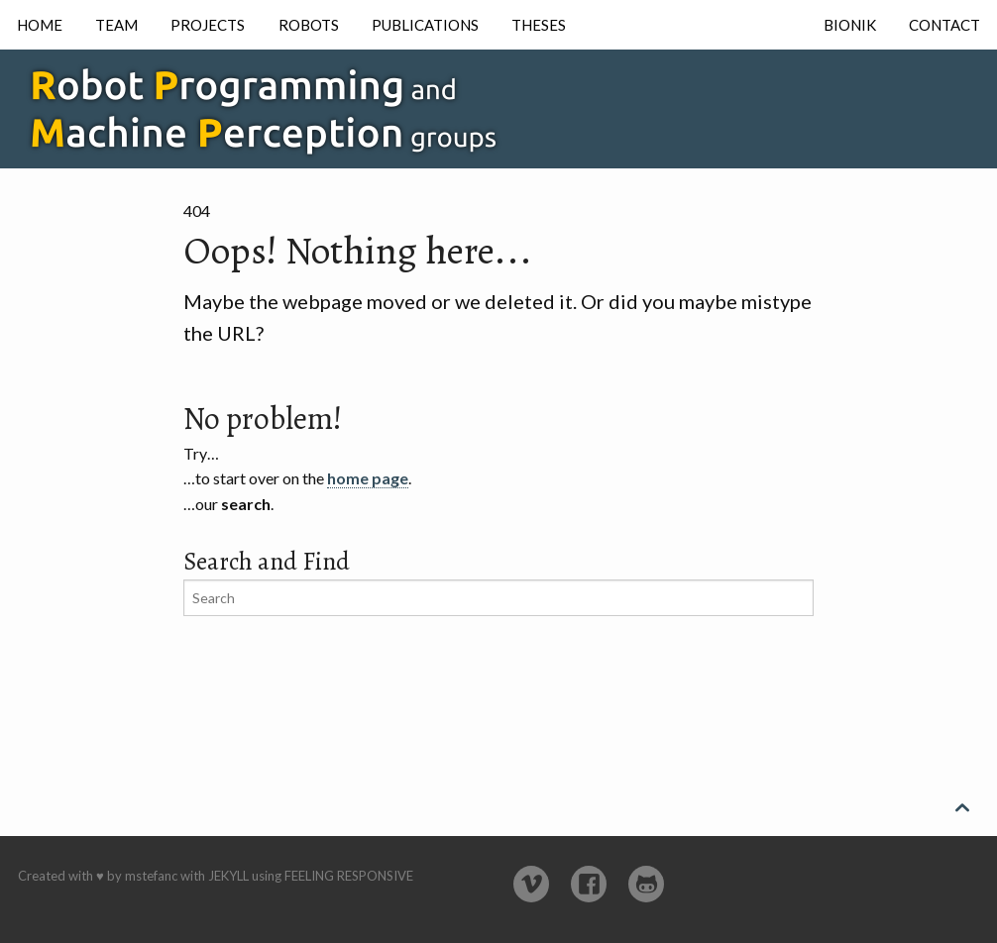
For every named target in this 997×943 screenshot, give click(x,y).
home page (367, 478)
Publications (425, 25)
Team (116, 25)
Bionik (850, 25)
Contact (944, 25)
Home (39, 25)
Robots (308, 25)
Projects (207, 25)
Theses (538, 25)
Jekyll (228, 876)
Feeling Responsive (348, 876)
